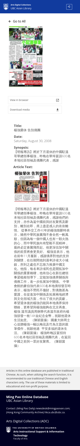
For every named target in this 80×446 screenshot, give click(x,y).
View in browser (34, 100)
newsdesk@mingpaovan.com (53, 408)
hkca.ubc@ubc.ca (55, 412)
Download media (34, 110)
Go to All (17, 21)
